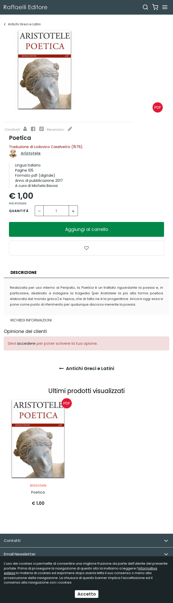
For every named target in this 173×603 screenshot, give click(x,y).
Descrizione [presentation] (23, 272)
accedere (26, 343)
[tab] (86, 272)
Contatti (86, 541)
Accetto (86, 594)
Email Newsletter (86, 554)
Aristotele (31, 153)
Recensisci (59, 129)
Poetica (38, 492)
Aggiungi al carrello (86, 229)
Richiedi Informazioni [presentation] (31, 320)
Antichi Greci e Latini (22, 24)
